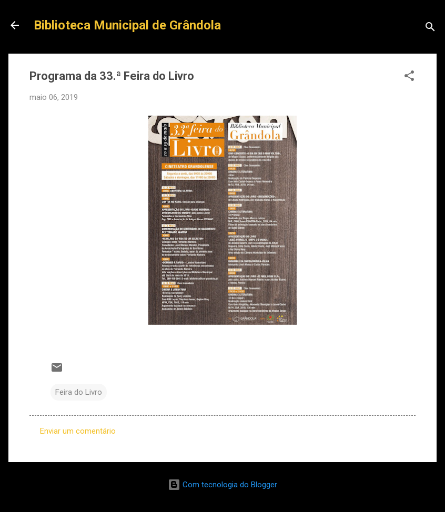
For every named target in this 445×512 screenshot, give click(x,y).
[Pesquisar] (430, 29)
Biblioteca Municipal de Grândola (127, 25)
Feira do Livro (78, 392)
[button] (409, 77)
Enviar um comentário (78, 431)
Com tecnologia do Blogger (222, 484)
